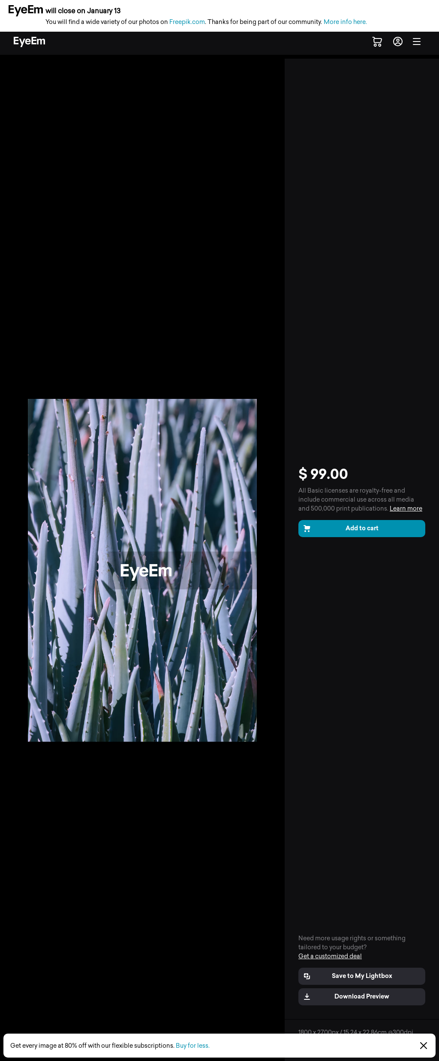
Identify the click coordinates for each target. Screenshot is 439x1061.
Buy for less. (193, 1045)
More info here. (345, 22)
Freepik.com (187, 22)
